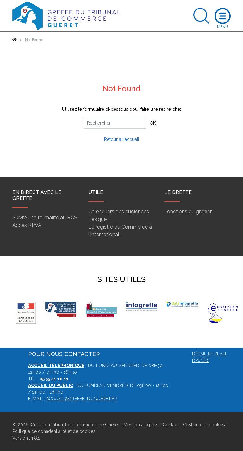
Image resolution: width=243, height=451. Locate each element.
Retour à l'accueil (121, 139)
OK (153, 123)
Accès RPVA (26, 225)
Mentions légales (140, 424)
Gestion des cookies (204, 424)
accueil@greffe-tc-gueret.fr (81, 398)
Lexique (97, 219)
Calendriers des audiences (118, 212)
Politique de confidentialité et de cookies (54, 431)
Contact (170, 424)
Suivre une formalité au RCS (44, 218)
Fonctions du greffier (188, 212)
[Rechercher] (114, 123)
